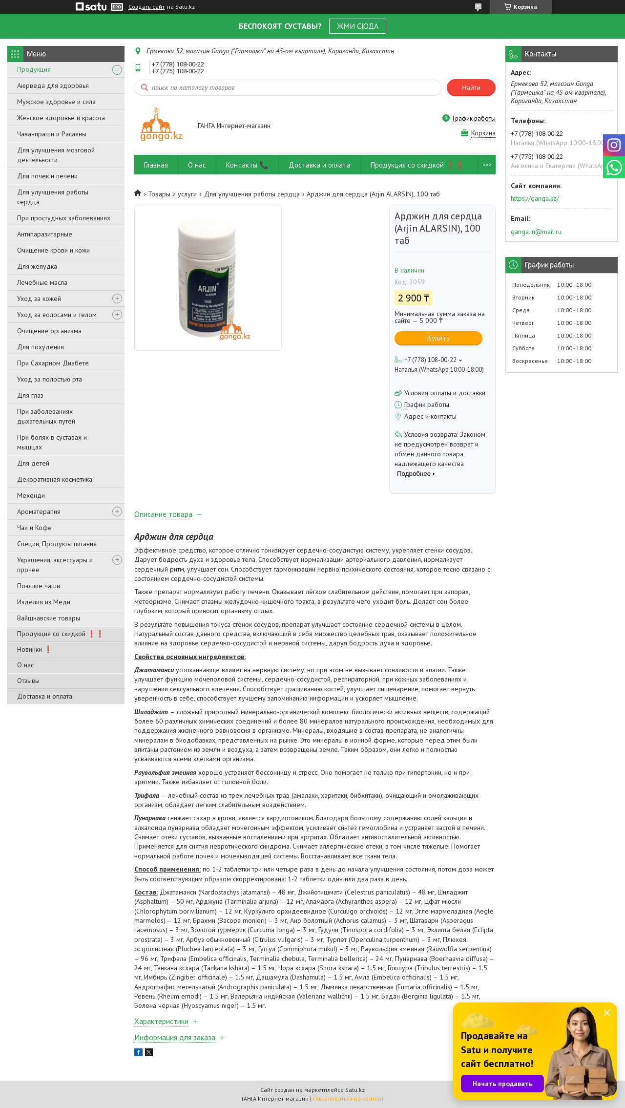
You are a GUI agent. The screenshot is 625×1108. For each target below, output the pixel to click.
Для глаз (30, 395)
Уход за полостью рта (49, 379)
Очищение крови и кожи (53, 250)
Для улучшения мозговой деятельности (56, 155)
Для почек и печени (47, 175)
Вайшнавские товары (48, 618)
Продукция (34, 69)
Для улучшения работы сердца (52, 197)
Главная (156, 165)
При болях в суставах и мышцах (52, 442)
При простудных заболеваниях (63, 217)
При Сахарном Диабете (53, 363)
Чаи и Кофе (34, 527)
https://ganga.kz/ (535, 198)
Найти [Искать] (471, 87)
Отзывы (28, 680)
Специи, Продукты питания (57, 543)
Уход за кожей (39, 298)
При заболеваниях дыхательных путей (46, 416)
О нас (25, 665)
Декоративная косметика (54, 479)
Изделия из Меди (43, 601)
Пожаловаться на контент (348, 1098)
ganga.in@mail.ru (536, 231)
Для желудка (37, 266)
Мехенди (31, 495)
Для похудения (40, 346)
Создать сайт (146, 6)
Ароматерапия (39, 511)
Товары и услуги (172, 194)
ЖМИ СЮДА (357, 26)
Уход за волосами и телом (57, 314)
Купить (438, 337)
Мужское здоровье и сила (56, 101)
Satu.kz (355, 1089)
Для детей (33, 463)
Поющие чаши (38, 585)
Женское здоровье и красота (61, 117)
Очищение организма (49, 330)
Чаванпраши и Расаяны (51, 133)
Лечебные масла (42, 282)
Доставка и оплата (44, 696)
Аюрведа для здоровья (53, 85)
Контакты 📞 (247, 165)
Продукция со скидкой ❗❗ (60, 633)
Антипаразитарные (44, 234)
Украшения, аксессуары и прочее (55, 564)
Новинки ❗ (34, 649)
